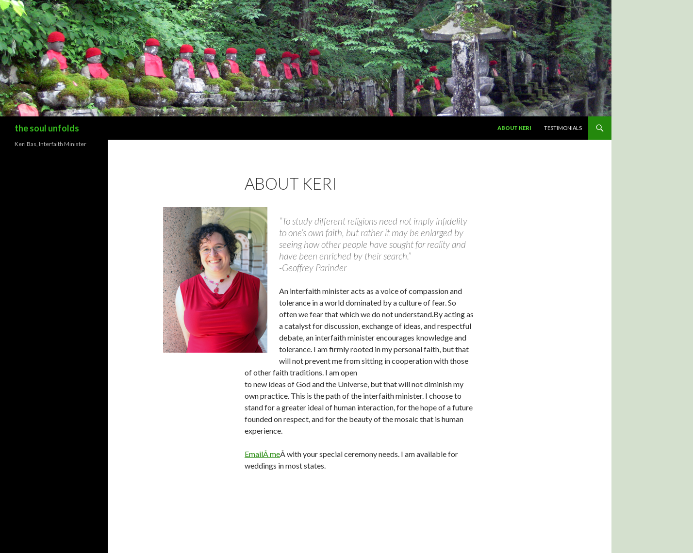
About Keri (514, 128)
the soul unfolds (47, 128)
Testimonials (563, 128)
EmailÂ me (262, 453)
